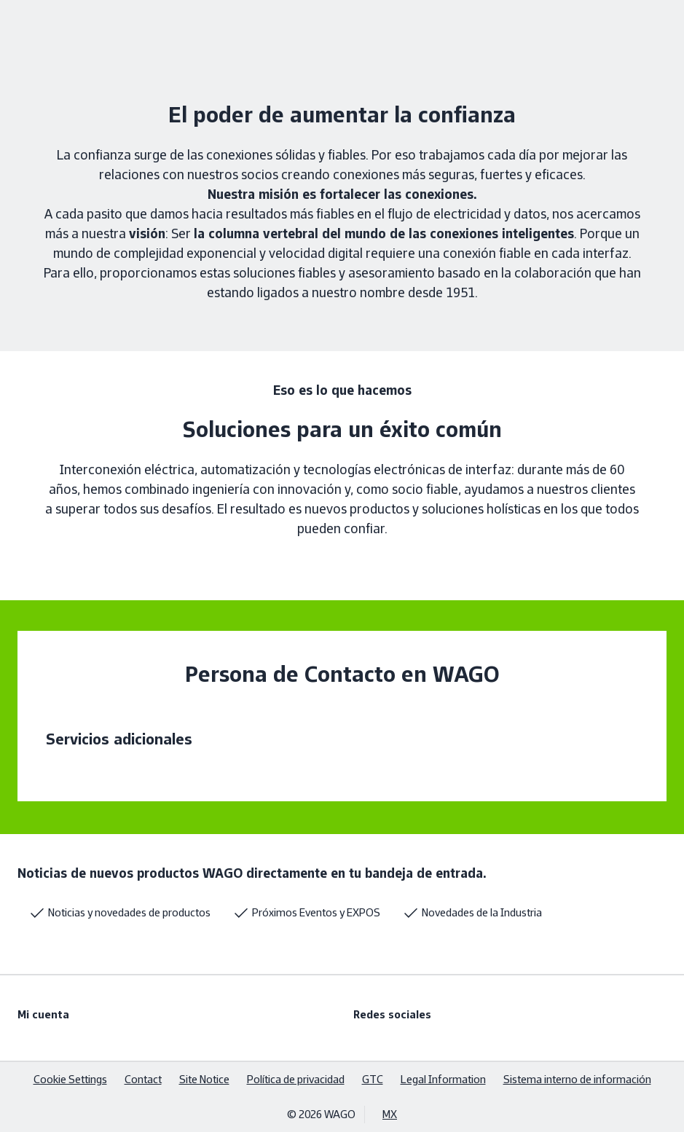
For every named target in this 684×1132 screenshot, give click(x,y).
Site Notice (204, 1079)
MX (389, 1114)
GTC (372, 1079)
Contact (143, 1079)
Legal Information (443, 1079)
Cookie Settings (70, 1079)
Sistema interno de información (577, 1079)
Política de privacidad (296, 1079)
